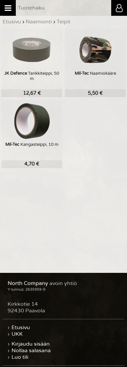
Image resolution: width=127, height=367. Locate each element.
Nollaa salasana (31, 350)
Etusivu (21, 327)
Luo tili (20, 357)
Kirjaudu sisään (31, 344)
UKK (17, 334)
